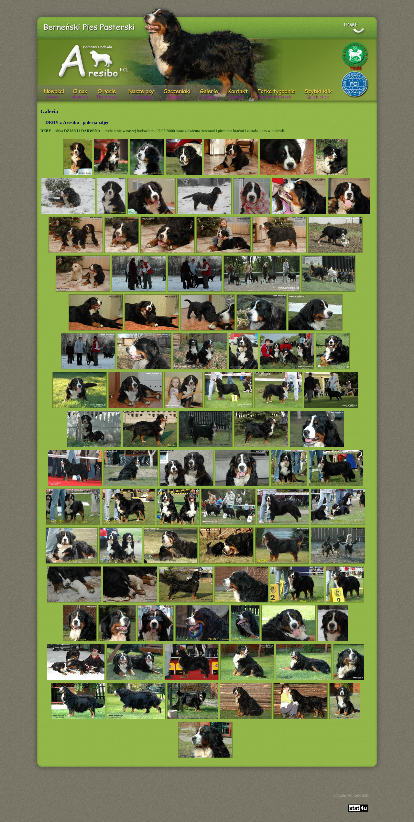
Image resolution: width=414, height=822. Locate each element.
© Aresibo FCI (342, 795)
